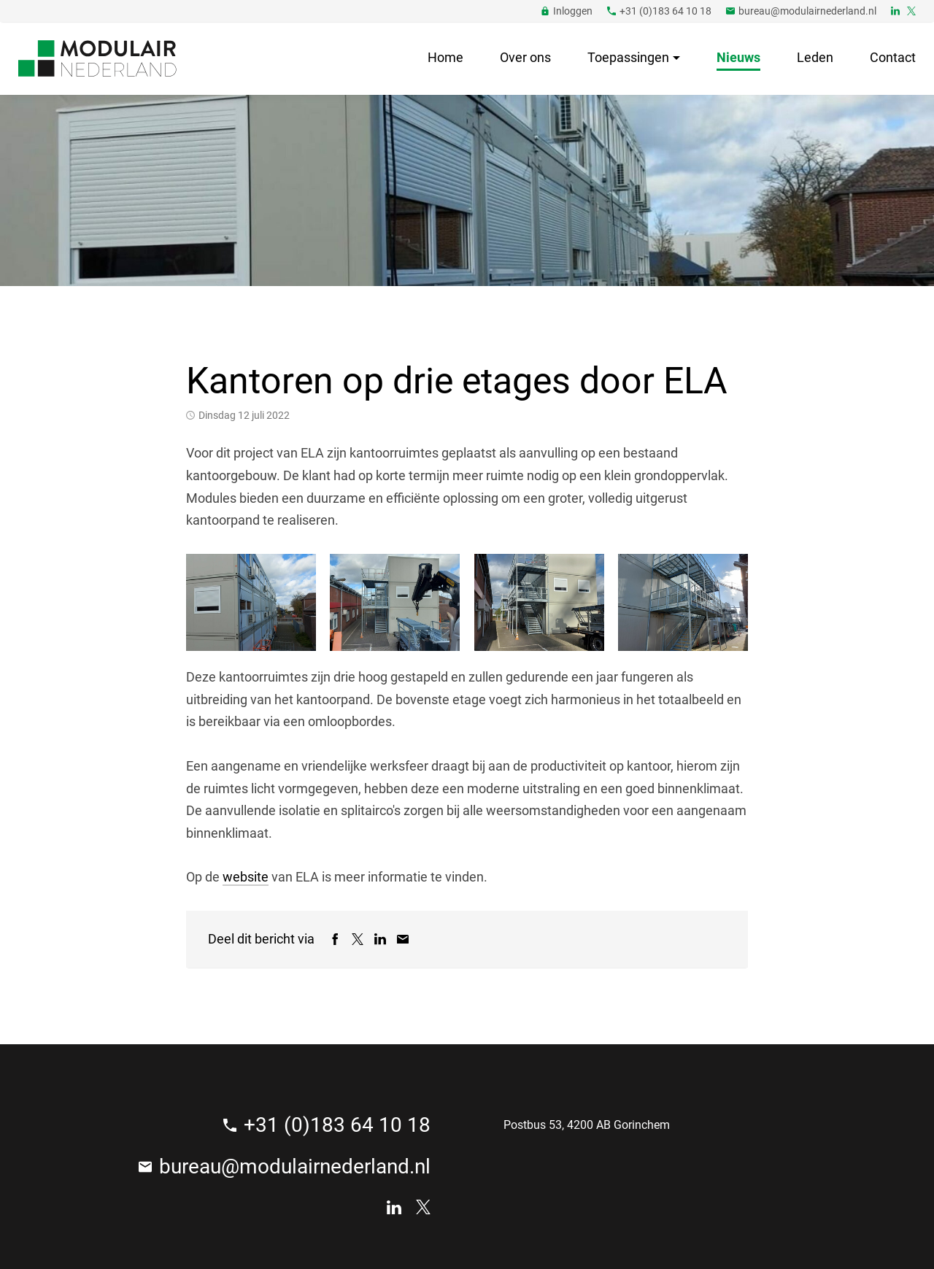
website (246, 876)
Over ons (525, 57)
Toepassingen (628, 57)
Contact (893, 57)
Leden (815, 57)
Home (445, 57)
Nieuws (738, 57)
